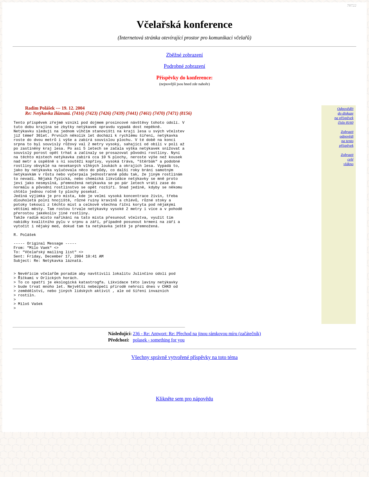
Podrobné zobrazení (184, 66)
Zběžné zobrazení (184, 55)
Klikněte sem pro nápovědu (184, 438)
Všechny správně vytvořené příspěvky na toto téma (184, 397)
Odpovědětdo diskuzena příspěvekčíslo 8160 (343, 115)
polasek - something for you (159, 379)
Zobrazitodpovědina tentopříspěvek (346, 138)
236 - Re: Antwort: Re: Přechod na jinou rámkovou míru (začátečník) (197, 373)
